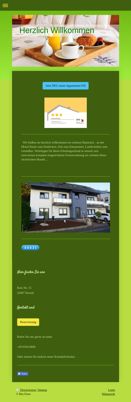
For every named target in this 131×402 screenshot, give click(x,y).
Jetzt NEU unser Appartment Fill (65, 85)
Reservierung (28, 322)
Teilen (22, 373)
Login (111, 390)
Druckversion (26, 390)
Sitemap (42, 390)
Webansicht (108, 394)
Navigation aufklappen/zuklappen (65, 5)
